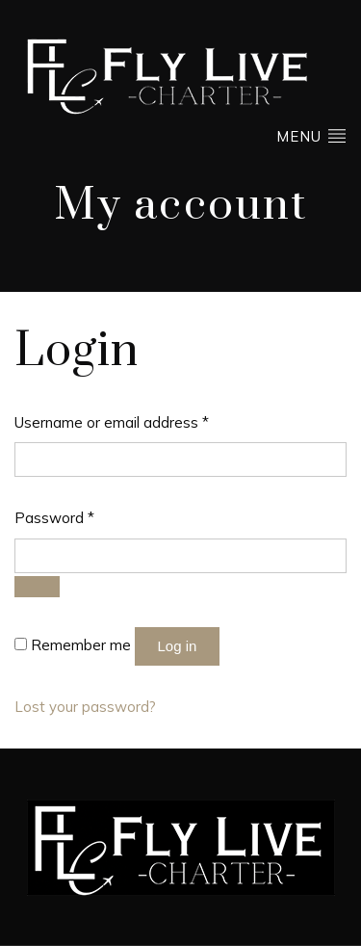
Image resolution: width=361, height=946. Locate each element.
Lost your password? (85, 706)
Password (54, 516)
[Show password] (37, 586)
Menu (311, 135)
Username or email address (111, 421)
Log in (177, 646)
